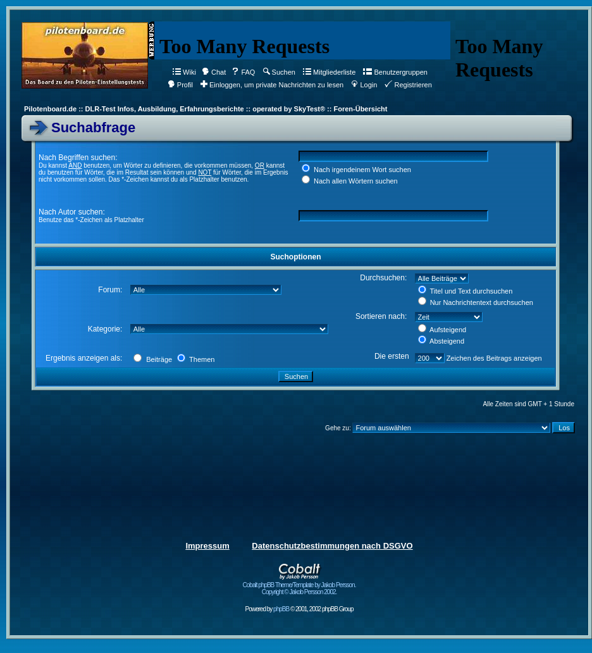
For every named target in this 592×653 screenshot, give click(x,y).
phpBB (281, 609)
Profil (180, 85)
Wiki (184, 72)
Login (364, 85)
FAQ (243, 72)
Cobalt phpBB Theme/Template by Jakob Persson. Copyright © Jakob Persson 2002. (299, 585)
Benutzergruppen (395, 72)
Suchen (279, 72)
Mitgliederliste (329, 72)
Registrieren (408, 85)
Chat (214, 72)
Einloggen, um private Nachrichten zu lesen (271, 85)
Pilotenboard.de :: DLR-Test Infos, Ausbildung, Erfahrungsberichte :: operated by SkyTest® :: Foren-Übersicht (205, 109)
